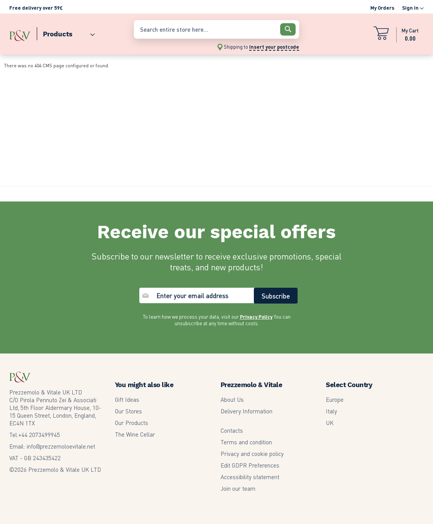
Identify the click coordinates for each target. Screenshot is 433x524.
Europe (335, 399)
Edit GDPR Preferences (250, 465)
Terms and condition (246, 442)
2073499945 (39, 435)
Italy (331, 411)
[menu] (67, 32)
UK (330, 423)
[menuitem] (66, 32)
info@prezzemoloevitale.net (61, 446)
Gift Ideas (127, 399)
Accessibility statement (250, 477)
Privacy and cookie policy (252, 453)
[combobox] (216, 29)
